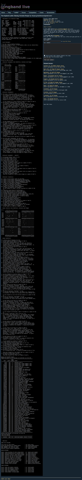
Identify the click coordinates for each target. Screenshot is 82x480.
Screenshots (50, 12)
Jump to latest (47, 26)
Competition (32, 12)
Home (3, 12)
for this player (49, 23)
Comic (42, 12)
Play (9, 12)
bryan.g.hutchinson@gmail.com (61, 29)
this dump (49, 19)
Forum (24, 12)
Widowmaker (57, 35)
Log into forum (67, 41)
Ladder (16, 12)
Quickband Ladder (54, 22)
